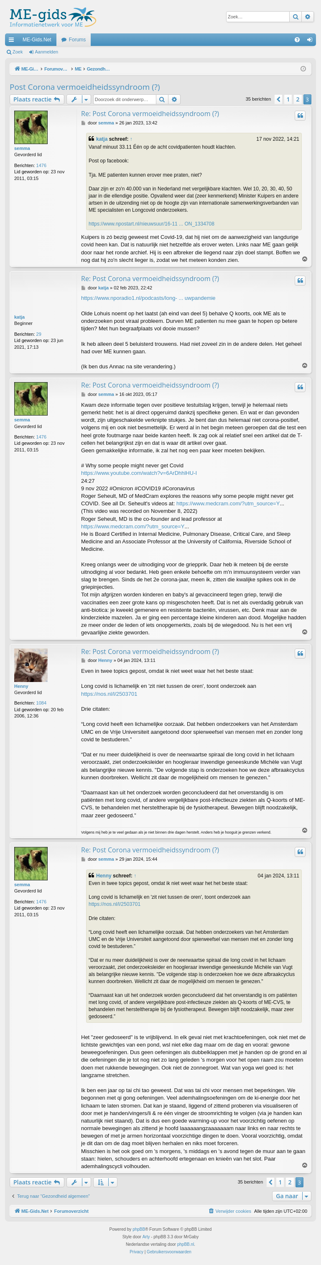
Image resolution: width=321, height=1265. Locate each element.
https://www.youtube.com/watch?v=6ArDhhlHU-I (139, 473)
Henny (21, 686)
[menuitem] (297, 39)
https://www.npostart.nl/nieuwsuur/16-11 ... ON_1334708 (151, 224)
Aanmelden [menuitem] (311, 41)
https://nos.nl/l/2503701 (109, 694)
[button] (278, 99)
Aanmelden (47, 51)
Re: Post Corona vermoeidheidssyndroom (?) (150, 113)
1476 (41, 165)
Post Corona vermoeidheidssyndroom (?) (85, 86)
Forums (77, 40)
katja (101, 139)
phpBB (138, 1229)
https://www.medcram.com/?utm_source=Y (228, 503)
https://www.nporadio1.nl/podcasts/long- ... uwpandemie (148, 298)
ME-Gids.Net (37, 40)
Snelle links (13, 41)
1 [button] (288, 99)
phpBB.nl (185, 1244)
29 (38, 334)
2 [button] (297, 99)
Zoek (18, 51)
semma (22, 148)
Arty (146, 1237)
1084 (41, 702)
